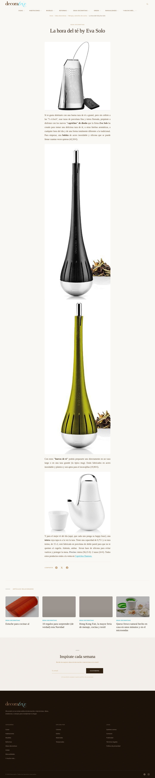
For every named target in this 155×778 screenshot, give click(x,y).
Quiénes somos (111, 729)
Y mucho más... (130, 10)
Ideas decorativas (81, 10)
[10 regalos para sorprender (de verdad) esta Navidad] (59, 606)
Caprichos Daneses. (83, 556)
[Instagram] (149, 774)
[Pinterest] (144, 774)
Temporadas (60, 742)
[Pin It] (56, 568)
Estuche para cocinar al (17, 623)
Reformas (64, 10)
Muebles (50, 10)
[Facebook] (67, 568)
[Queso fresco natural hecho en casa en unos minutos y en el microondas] (133, 606)
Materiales (59, 738)
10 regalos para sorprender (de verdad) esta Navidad (58, 625)
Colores (58, 729)
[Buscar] (147, 4)
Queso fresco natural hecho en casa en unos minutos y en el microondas (131, 627)
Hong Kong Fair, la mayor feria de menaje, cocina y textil (95, 625)
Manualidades (112, 10)
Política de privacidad (113, 746)
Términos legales (111, 742)
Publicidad (109, 738)
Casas (21, 10)
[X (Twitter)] (62, 568)
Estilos (58, 734)
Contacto (109, 734)
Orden (97, 10)
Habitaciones (35, 10)
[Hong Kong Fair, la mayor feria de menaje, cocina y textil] (96, 606)
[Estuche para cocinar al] (22, 606)
